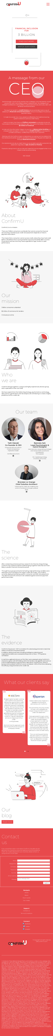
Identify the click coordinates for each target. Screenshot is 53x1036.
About (26, 895)
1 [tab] (25, 751)
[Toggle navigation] (48, 4)
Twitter (26, 926)
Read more (7, 822)
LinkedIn (26, 929)
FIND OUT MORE (26, 41)
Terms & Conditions (26, 913)
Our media (26, 900)
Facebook (26, 923)
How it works (26, 898)
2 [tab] (28, 751)
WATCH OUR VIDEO (26, 47)
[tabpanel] (14, 712)
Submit (46, 883)
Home (26, 892)
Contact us (26, 910)
